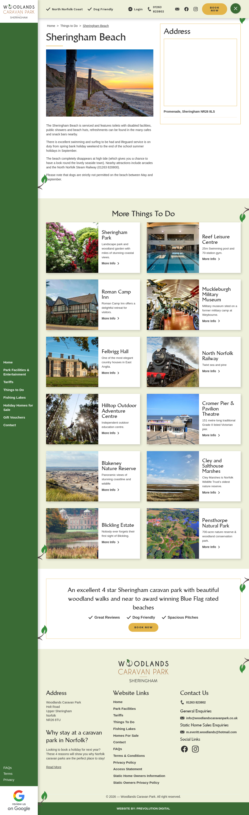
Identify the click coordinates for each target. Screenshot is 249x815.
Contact (9, 425)
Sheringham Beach (96, 26)
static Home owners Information (139, 775)
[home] (19, 11)
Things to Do (13, 390)
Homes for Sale (125, 735)
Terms (7, 773)
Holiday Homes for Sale (18, 407)
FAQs (7, 768)
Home (8, 362)
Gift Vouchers (14, 417)
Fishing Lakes (14, 397)
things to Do (123, 722)
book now (214, 9)
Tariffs (8, 382)
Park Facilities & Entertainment (16, 372)
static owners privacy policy (136, 782)
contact (119, 742)
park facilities (124, 708)
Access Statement (127, 769)
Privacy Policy (124, 762)
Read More (53, 767)
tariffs (118, 715)
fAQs (117, 748)
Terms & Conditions (129, 755)
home (118, 701)
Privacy (8, 780)
